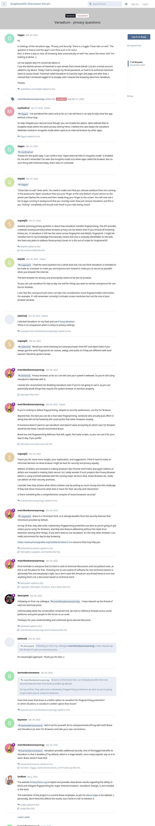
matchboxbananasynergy (67, 601)
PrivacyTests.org (38, 782)
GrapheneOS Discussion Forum (30, 4)
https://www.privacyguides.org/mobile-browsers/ (43, 542)
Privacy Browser (66, 321)
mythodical (27, 152)
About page (92, 795)
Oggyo (24, 113)
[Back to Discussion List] (4, 4)
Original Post (134, 45)
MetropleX (28, 646)
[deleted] (25, 346)
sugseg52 (26, 264)
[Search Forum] (105, 4)
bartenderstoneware (32, 725)
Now (130, 96)
